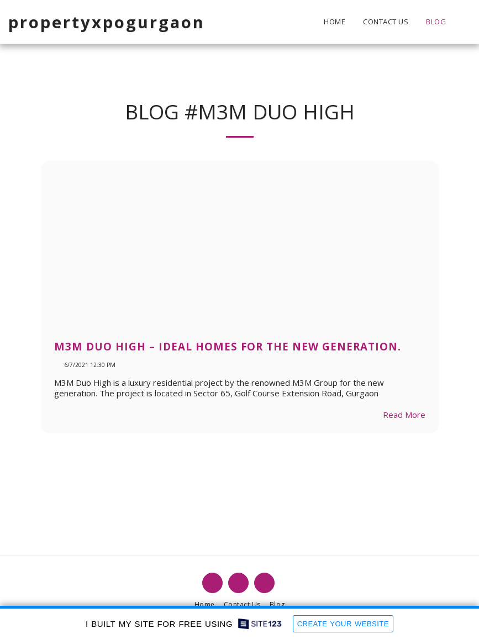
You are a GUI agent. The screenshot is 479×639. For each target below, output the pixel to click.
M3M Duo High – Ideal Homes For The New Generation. (227, 346)
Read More (404, 414)
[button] (462, 21)
